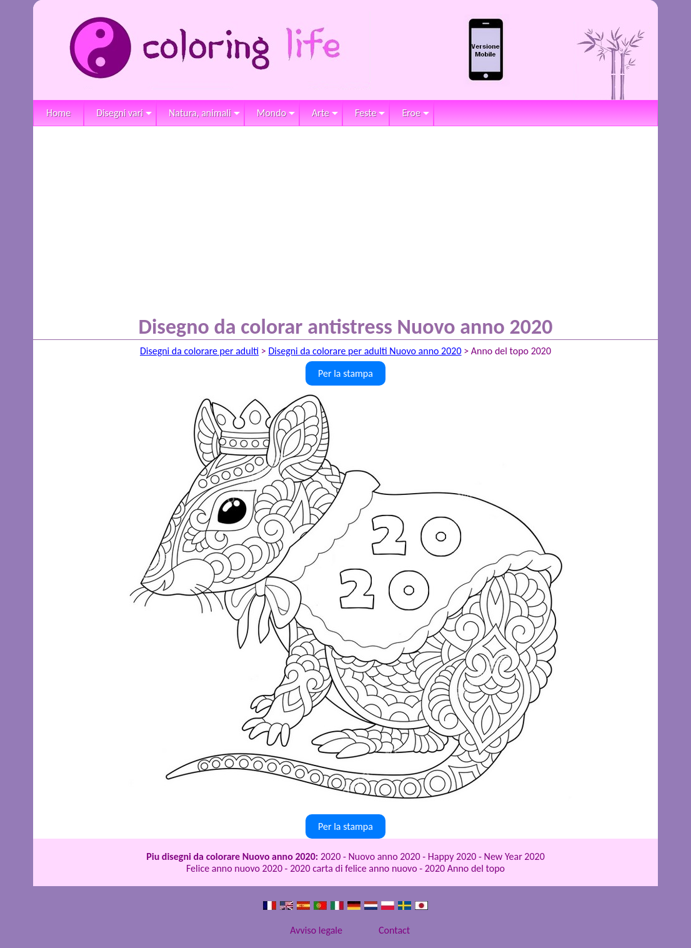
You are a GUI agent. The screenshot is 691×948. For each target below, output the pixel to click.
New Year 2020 (514, 856)
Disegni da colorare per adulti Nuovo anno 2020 (364, 351)
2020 (331, 856)
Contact (394, 930)
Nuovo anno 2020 (384, 856)
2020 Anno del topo (465, 868)
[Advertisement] (345, 219)
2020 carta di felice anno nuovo (353, 868)
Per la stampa (345, 373)
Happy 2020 (452, 856)
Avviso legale (316, 930)
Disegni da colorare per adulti (199, 351)
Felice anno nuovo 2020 (234, 868)
